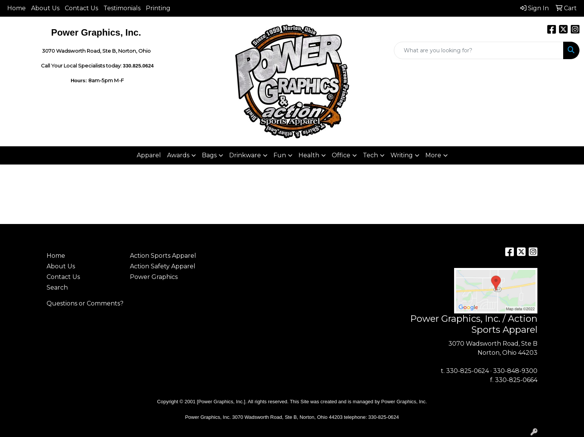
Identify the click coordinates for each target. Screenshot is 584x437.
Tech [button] (370, 155)
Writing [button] (401, 155)
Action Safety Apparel (162, 266)
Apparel (149, 155)
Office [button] (341, 155)
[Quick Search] (479, 50)
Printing (158, 8)
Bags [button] (209, 155)
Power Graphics (154, 276)
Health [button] (308, 155)
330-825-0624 (467, 370)
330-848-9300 (515, 370)
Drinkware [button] (245, 155)
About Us (45, 8)
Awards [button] (178, 155)
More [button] (433, 155)
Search (57, 287)
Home (16, 8)
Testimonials (122, 8)
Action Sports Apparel (163, 255)
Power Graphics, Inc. (404, 401)
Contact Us (81, 8)
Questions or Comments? (85, 303)
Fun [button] (279, 155)
